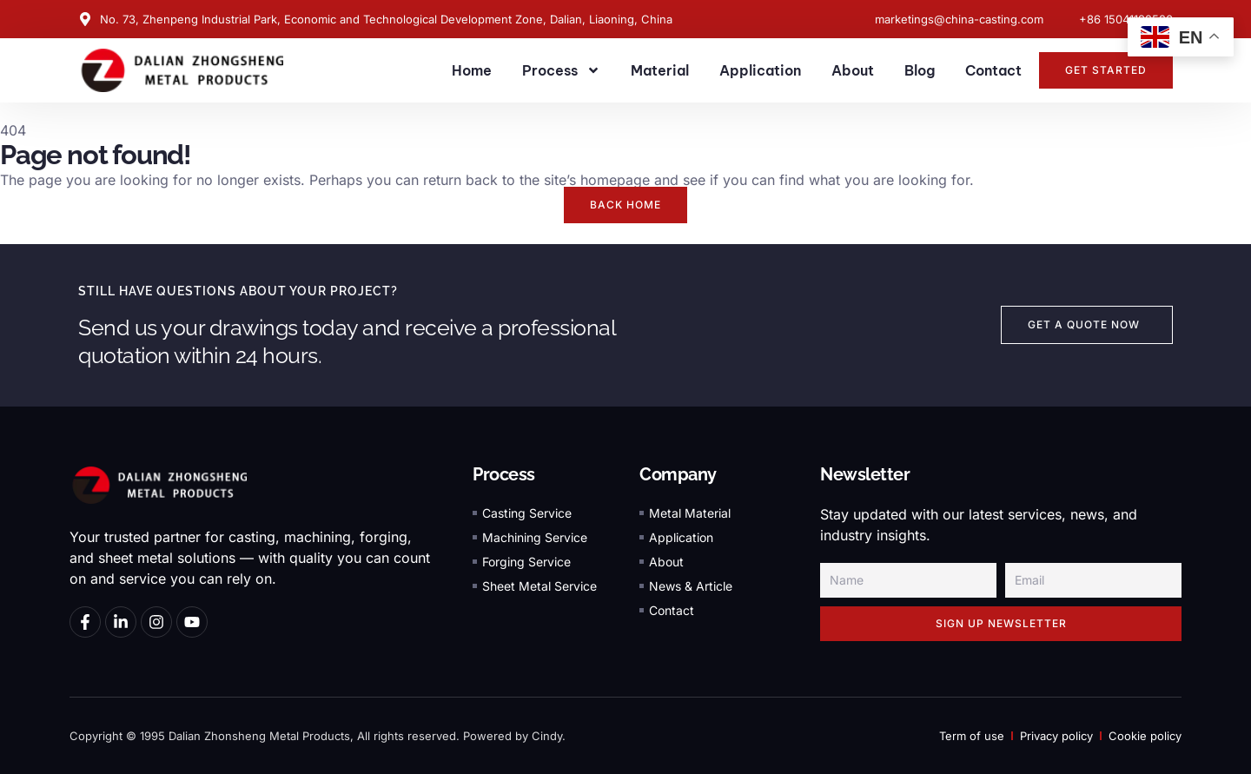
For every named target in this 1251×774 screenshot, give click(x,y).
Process (561, 70)
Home (472, 70)
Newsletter (865, 474)
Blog (919, 70)
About (852, 70)
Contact (993, 70)
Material (660, 70)
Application (760, 70)
